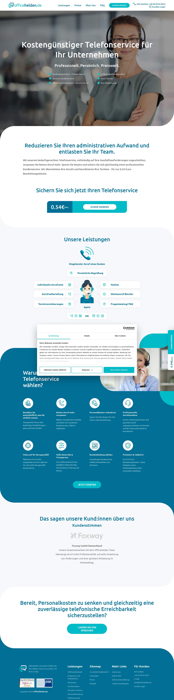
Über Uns (91, 5)
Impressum (116, 672)
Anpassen (87, 370)
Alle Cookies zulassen (119, 370)
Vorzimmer (72, 682)
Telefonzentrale (74, 698)
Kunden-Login (157, 6)
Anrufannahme (73, 686)
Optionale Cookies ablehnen (55, 370)
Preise (77, 5)
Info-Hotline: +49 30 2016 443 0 (149, 4)
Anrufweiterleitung (75, 694)
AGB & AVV (116, 676)
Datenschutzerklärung (120, 679)
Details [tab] (87, 336)
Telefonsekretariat (75, 672)
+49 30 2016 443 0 (141, 675)
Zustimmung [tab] (54, 336)
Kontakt (93, 683)
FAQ (102, 5)
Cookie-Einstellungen (120, 683)
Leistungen (64, 5)
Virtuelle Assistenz (75, 690)
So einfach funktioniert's (99, 672)
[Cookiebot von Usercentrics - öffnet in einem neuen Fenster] (124, 328)
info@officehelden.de (142, 682)
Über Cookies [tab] (120, 336)
